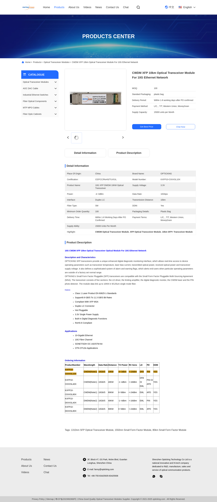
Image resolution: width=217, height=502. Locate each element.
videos (87, 7)
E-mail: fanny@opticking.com (98, 469)
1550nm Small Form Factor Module (133, 430)
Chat (126, 7)
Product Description (128, 152)
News (98, 7)
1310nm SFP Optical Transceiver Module (92, 430)
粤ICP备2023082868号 (65, 499)
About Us (74, 7)
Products (59, 7)
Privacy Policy (38, 499)
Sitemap (50, 499)
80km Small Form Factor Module (169, 430)
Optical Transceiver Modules (56, 62)
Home (46, 7)
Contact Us (112, 7)
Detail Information (85, 152)
